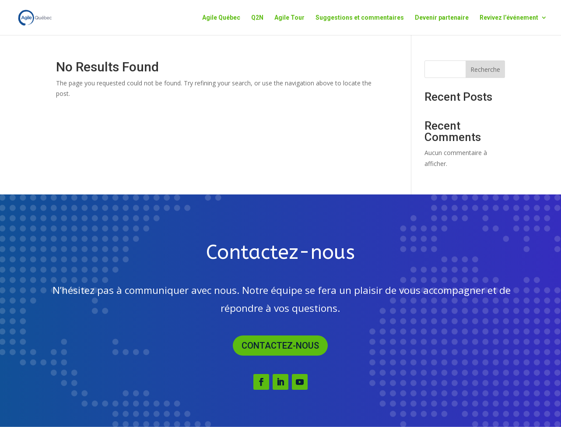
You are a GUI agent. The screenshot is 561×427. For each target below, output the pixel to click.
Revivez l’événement (509, 17)
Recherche (485, 69)
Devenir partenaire (442, 17)
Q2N (257, 17)
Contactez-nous (280, 345)
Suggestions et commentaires (360, 17)
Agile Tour (289, 17)
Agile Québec (221, 17)
